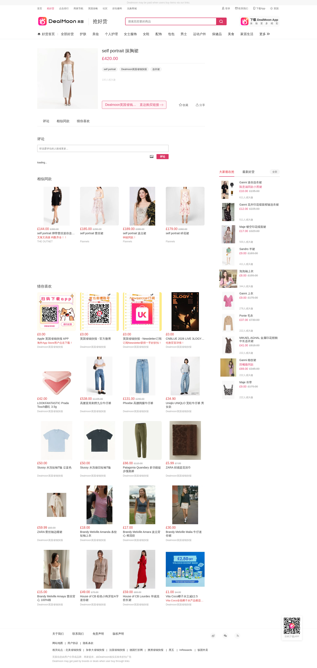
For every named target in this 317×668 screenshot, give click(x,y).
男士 (184, 34)
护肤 (83, 34)
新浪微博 (213, 636)
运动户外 (199, 34)
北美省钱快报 (73, 649)
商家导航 (78, 8)
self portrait (110, 69)
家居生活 (246, 34)
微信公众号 (225, 636)
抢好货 (50, 8)
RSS (237, 636)
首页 (39, 8)
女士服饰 (130, 34)
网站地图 (57, 643)
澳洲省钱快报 (155, 649)
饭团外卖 (203, 649)
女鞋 (146, 34)
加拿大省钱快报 (95, 649)
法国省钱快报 (117, 649)
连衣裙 (156, 69)
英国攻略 (93, 8)
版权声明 (118, 633)
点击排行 (64, 8)
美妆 (95, 34)
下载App (259, 8)
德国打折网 (136, 649)
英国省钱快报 (60, 20)
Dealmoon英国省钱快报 (134, 69)
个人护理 (111, 34)
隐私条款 (88, 643)
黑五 (171, 649)
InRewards (186, 649)
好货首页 (46, 34)
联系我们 (241, 8)
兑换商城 (132, 8)
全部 (274, 171)
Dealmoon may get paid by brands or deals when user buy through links (91, 661)
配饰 (158, 34)
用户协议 (73, 643)
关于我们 (58, 633)
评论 (162, 156)
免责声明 (98, 633)
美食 (231, 34)
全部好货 (67, 34)
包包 (171, 34)
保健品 (217, 34)
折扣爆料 (117, 8)
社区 (105, 8)
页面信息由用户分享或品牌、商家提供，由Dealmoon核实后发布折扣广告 (91, 656)
